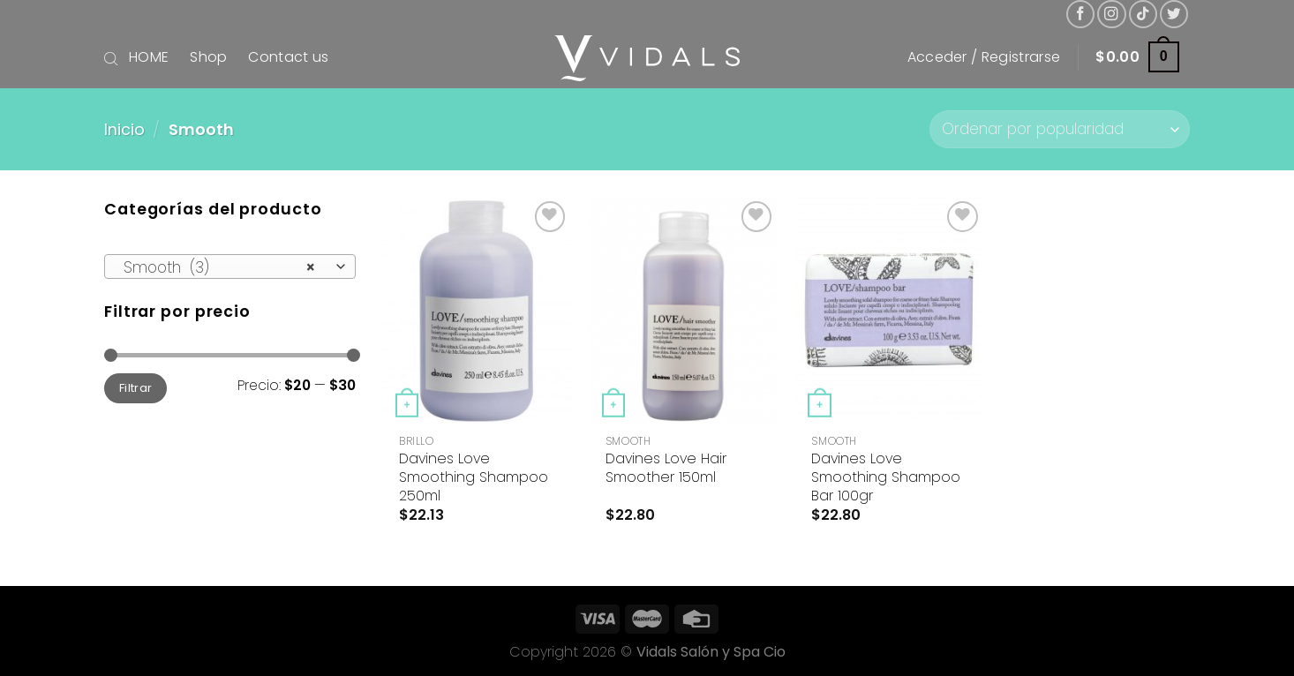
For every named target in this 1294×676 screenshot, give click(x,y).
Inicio (124, 129)
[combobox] (230, 266)
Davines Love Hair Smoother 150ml (666, 468)
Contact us (288, 57)
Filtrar (136, 387)
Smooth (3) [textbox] (220, 267)
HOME (149, 57)
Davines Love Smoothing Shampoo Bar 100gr (885, 477)
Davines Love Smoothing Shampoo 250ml (473, 477)
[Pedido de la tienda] (1059, 129)
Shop (208, 57)
